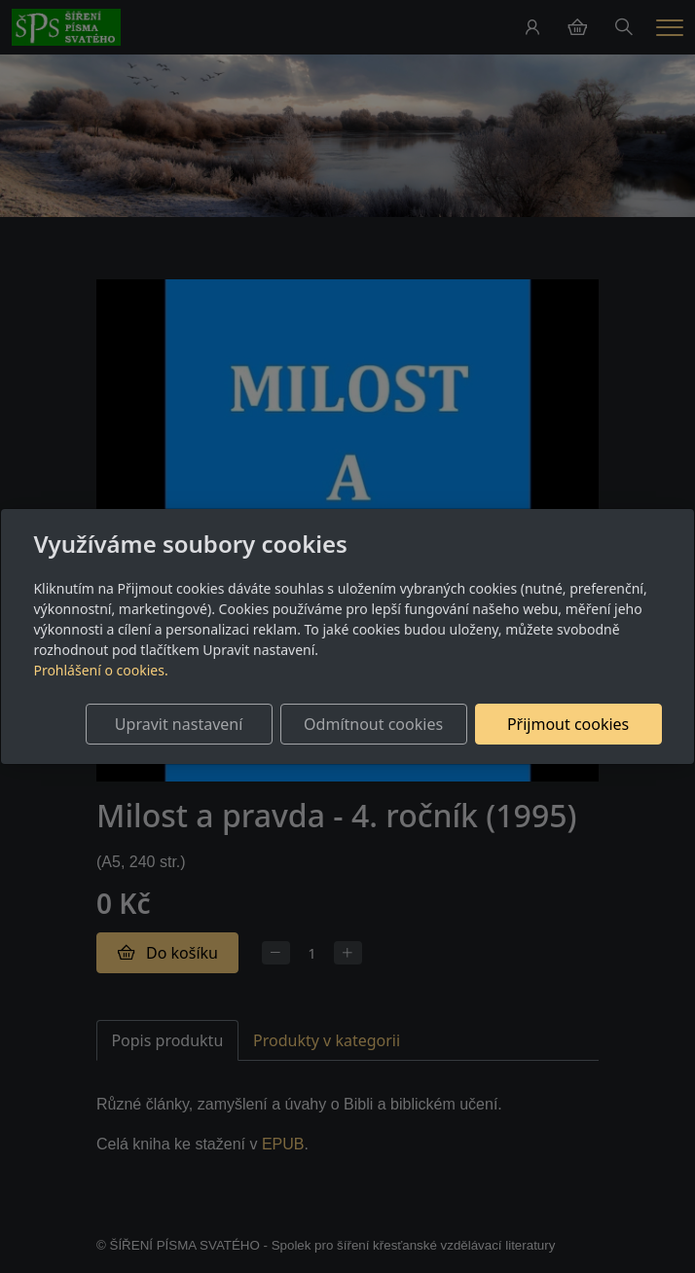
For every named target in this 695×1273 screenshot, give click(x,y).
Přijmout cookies (568, 724)
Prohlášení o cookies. (100, 670)
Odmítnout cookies (373, 724)
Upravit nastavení (178, 724)
